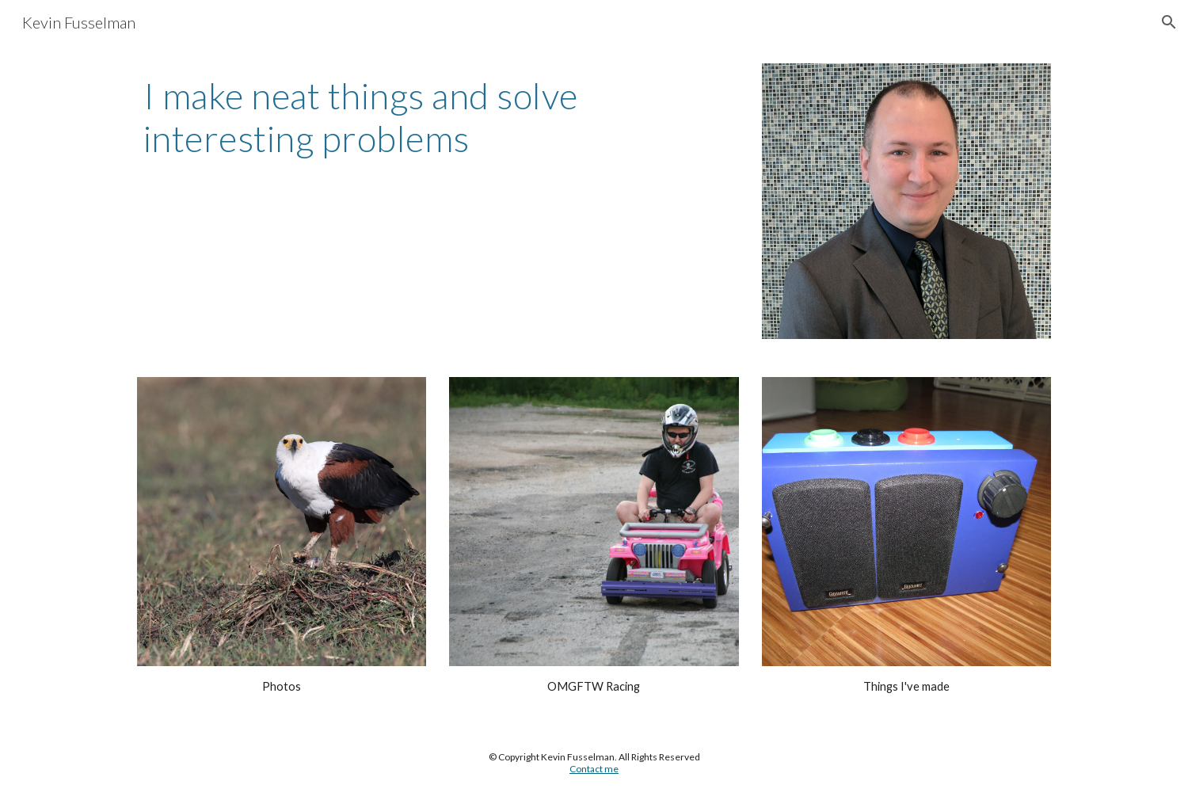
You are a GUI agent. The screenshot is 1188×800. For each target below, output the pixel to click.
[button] (1169, 22)
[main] (438, 117)
